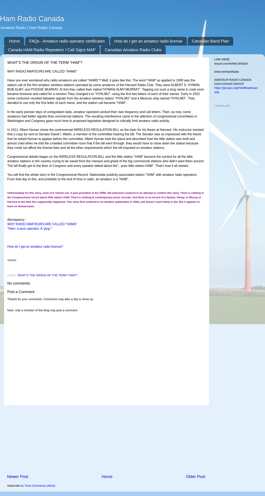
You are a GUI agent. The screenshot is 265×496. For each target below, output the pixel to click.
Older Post (195, 476)
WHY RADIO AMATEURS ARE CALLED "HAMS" (42, 224)
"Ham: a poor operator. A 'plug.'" (29, 228)
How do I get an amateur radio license (148, 41)
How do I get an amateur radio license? (35, 246)
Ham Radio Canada (32, 19)
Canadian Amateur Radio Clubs (133, 50)
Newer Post (17, 476)
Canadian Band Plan (210, 41)
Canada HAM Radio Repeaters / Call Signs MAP (51, 50)
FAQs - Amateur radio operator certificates (67, 41)
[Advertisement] (106, 439)
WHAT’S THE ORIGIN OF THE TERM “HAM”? (47, 275)
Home (14, 41)
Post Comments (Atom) (40, 485)
